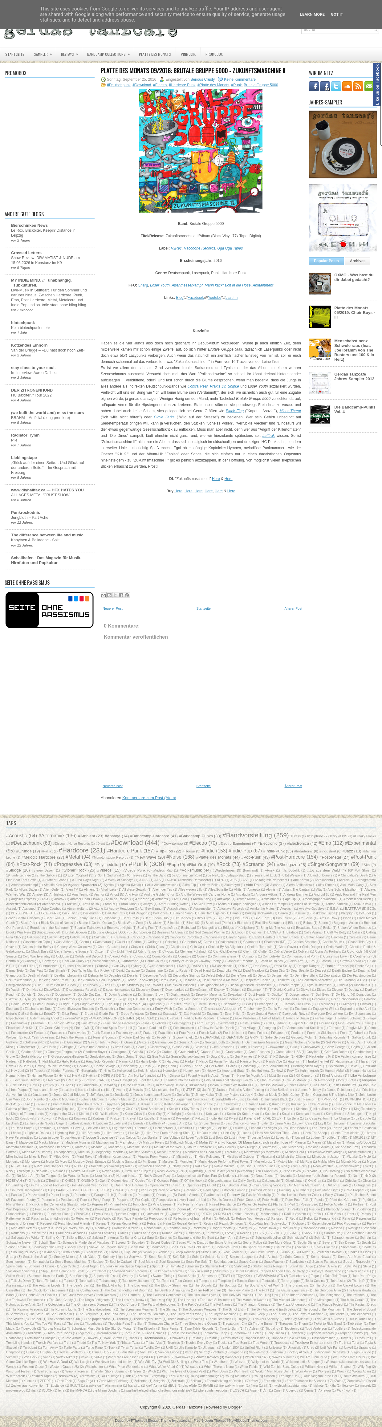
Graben (167, 1052)
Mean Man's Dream (36, 1152)
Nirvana (312, 1171)
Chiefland (177, 947)
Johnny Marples (92, 1099)
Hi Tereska (37, 1070)
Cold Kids (355, 951)
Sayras (244, 1237)
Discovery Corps (147, 989)
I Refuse (72, 1080)
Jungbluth (223, 1099)
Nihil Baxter (217, 1171)
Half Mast (49, 1061)
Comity (202, 956)
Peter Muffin (270, 1199)
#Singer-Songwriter (328, 864)
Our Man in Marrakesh (303, 1185)
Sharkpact (157, 1247)
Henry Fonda (192, 1066)
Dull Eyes (322, 994)
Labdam (102, 1123)
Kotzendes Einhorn (29, 345)
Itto (108, 1090)
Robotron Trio (177, 1228)
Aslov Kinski (362, 904)
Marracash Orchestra (54, 1147)
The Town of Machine (308, 1314)
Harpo (203, 1061)
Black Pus (28, 923)
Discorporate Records (81, 989)
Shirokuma (283, 1247)
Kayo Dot (278, 1104)
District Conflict (284, 989)
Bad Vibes (160, 913)
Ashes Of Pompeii (275, 904)
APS (233, 880)
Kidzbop (302, 1109)
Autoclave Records (230, 908)
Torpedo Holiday (351, 1333)
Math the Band (137, 1147)
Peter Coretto (246, 1199)
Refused (277, 1218)
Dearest (320, 970)
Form (372, 1028)
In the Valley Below (169, 1085)
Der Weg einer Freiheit (54, 980)
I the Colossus (270, 1080)
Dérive (86, 999)
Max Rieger (248, 1147)
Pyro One (101, 1214)
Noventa (286, 1175)
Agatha (109, 885)
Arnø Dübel (129, 904)
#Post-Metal (330, 857)
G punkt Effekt (183, 1037)
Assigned (29, 908)
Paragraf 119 (103, 1195)
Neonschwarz (349, 1166)
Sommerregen (16, 1261)
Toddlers (339, 1328)
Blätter (292, 923)
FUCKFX (147, 1018)
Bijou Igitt (262, 918)
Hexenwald (335, 1066)
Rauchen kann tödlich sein (50, 1218)
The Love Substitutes (215, 1300)
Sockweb (135, 1256)
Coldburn (62, 956)
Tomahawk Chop (215, 1333)
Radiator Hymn (25, 435)
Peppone (122, 1199)
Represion (363, 1218)
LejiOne (222, 1128)
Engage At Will (323, 1008)
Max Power (226, 1147)
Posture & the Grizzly (50, 1209)
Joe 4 (249, 1094)
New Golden (166, 1171)
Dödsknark (104, 999)
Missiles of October (240, 1156)
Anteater (141, 899)
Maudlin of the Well (167, 1147)
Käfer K (250, 1118)
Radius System (295, 1214)
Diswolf (306, 989)
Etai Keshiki (192, 1013)
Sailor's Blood (76, 1237)
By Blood (237, 932)
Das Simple (57, 970)
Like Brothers (90, 1133)
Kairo (26, 1104)
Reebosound (158, 1218)
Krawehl (132, 1118)
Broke (327, 927)
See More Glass (280, 1242)
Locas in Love (49, 1137)
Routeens (18, 1233)
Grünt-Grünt (124, 1056)
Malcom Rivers (153, 1142)
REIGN (206, 1214)
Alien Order (51, 889)
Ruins (124, 1233)
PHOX (119, 1190)
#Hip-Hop (164, 851)
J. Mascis (136, 1090)
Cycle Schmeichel (160, 966)
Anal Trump (80, 894)
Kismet (84, 1114)
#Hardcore (73, 850)
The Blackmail (138, 1285)
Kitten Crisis (133, 1114)
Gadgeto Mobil (301, 1037)
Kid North (211, 1109)
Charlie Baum (332, 942)
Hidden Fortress (63, 1070)
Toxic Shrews (113, 1338)
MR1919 (359, 1137)
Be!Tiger (365, 913)
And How (131, 894)
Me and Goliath (319, 1147)
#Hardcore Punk (182, 85)
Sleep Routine (185, 1252)
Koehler (270, 1114)
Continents (362, 956)
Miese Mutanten (359, 1152)
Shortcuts (369, 1247)
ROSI (222, 1214)
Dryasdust (235, 994)
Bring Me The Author (275, 927)
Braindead (188, 927)
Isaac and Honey (46, 1090)
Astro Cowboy (51, 908)
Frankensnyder (126, 1033)
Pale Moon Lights (327, 1190)
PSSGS (146, 1190)
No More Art (25, 1175)
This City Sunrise (296, 1319)
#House (188, 851)
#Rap (171, 864)
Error (153, 1013)
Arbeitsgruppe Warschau (320, 899)
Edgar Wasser (90, 1004)
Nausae (245, 1166)
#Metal (73, 857)
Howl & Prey (285, 1070)
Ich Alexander (322, 1080)
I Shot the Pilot (148, 1080)
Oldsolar (351, 1180)
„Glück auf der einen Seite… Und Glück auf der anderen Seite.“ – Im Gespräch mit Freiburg (47, 468)
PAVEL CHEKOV (83, 1190)
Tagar (315, 1276)
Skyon (147, 1252)
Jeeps (58, 1094)
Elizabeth (106, 1008)
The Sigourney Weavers (199, 1309)
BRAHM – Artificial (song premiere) (40, 418)
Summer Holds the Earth (46, 1276)
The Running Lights (63, 1309)
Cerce (208, 942)
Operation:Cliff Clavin (165, 1185)
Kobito (231, 1114)
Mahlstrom (128, 1142)
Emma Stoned (188, 1008)
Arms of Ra (91, 904)
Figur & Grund (302, 1023)
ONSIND (87, 1180)
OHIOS (70, 1180)
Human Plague (42, 1075)
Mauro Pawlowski (199, 1147)
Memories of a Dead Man (203, 1152)
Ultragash (209, 1347)
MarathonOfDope (359, 1142)
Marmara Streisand (20, 1147)
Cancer (137, 937)
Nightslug (196, 1171)
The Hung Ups (267, 1295)
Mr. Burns (149, 1161)
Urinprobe (13, 1352)
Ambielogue (57, 894)
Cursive (102, 966)
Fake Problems (245, 1018)
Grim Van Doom (335, 1052)
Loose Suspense (99, 1137)
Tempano (205, 1281)
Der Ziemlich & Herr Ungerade (98, 980)
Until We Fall (329, 1347)
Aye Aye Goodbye (311, 908)
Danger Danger (308, 966)
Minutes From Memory (154, 1156)
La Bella (293, 1118)
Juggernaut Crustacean (192, 1099)
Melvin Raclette (168, 1152)
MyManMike (326, 1161)
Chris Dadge (311, 947)
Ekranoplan (265, 1004)
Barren (283, 913)
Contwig (30, 961)
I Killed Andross (331, 1075)
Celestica (189, 942)
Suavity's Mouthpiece (326, 1271)
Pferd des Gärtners (342, 1199)
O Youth (34, 1180)
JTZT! (191, 1090)
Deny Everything (306, 975)
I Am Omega (171, 1075)
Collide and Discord (89, 956)
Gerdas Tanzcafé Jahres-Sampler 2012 (354, 376)
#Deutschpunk (119, 85)
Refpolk (224, 1218)
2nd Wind (114, 875)
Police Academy (335, 1204)
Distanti (235, 989)
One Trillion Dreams (129, 1185)
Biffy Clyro (204, 918)
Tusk (111, 1347)
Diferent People (289, 985)
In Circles (66, 1085)
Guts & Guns (219, 1056)
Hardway (173, 1061)
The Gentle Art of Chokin (37, 1295)
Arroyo (148, 904)
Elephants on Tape (38, 1008)
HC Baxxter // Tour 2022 (31, 395)
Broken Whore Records (354, 927)
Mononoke (32, 1161)
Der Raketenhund (18, 980)
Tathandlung (108, 1281)
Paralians (125, 1195)
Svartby (127, 1276)
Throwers (286, 1323)
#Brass (296, 836)
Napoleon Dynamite (152, 1166)
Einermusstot (206, 1004)
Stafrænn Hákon (216, 1266)
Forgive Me (355, 1028)
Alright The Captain (296, 889)
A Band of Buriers (319, 875)
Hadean (11, 1061)
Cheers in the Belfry (36, 947)
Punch (36, 1214)
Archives (358, 261)
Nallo (128, 1166)
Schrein (365, 1237)
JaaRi (206, 1090)
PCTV (104, 1190)
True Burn (240, 1342)
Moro (63, 1161)
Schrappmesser (342, 1237)
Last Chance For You (241, 1123)
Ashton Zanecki (336, 904)
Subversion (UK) (359, 1271)
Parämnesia (212, 1195)
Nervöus (41, 1171)
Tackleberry (297, 1276)
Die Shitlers (129, 985)
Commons (249, 956)
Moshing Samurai (124, 1161)
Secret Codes (160, 1242)
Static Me (350, 1266)
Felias (145, 1023)
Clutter (263, 951)
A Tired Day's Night (86, 880)
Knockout (193, 1114)
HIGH (299, 1056)
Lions (245, 1133)
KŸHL (266, 1118)
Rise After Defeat (23, 1228)
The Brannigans (297, 1285)
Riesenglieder (321, 1223)
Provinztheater (275, 1209)
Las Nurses (212, 1123)
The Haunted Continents (163, 1295)
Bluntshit (243, 923)
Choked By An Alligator (224, 947)
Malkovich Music (181, 1142)
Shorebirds (348, 1247)
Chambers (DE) (275, 942)
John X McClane (63, 1099)
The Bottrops (227, 1285)
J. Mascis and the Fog (164, 1090)
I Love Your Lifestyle (26, 1080)
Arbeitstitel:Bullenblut (21, 904)
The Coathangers (86, 1290)
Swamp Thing (162, 1276)
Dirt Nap (32, 989)
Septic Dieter (307, 1242)
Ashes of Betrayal (306, 904)
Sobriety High (113, 1256)
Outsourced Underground (24, 1190)
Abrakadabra (324, 880)
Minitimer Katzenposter (115, 1156)
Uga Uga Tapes (230, 248)
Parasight (163, 1195)
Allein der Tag (162, 889)
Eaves (272, 999)
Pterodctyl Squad (338, 1209)
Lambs (193, 1123)
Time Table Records (199, 1328)
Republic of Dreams (20, 1223)
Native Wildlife (224, 1166)
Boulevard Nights (119, 927)
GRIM (254, 1037)
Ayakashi (286, 908)
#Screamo (254, 864)
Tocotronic (291, 1328)
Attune (98, 908)
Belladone (109, 918)
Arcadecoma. (51, 904)
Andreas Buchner (295, 894)
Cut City (119, 966)
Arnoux (110, 904)
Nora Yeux (102, 1175)
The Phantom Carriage (254, 1304)
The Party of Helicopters (158, 1304)
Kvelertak (182, 1118)
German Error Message (262, 1042)
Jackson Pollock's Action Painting (240, 1090)
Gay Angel (74, 1042)
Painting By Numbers (294, 1190)
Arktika (72, 904)
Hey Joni (17, 1070)
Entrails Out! (15, 1013)
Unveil (348, 1347)
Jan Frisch (363, 1090)
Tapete (69, 1281)
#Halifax (47, 851)
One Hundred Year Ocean (89, 1185)
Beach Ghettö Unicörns (23, 918)
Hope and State (233, 1070)
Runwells (212, 1233)
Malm (203, 1142)
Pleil (292, 1204)
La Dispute (363, 1118)
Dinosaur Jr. (362, 985)
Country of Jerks (181, 961)
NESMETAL (19, 1166)
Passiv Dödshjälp (258, 1195)
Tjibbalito (271, 1328)
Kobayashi (213, 1114)
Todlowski (35, 1333)
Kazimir (296, 1104)
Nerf (368, 1166)
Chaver (11, 947)
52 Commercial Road (187, 875)
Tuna (355, 1342)
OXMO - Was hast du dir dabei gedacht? (353, 277)
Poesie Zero (309, 1204)
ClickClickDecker (225, 951)
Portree (358, 1204)
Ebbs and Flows (294, 999)
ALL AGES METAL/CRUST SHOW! (41, 495)
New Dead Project (138, 1171)
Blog (179, 297)
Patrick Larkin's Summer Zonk (298, 1195)
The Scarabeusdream (98, 1309)
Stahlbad (240, 1266)
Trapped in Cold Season (288, 1338)
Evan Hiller (233, 1013)
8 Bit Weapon (292, 875)
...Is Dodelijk (291, 870)
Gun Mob (158, 1056)
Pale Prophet (355, 1190)
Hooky (211, 1070)
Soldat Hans (214, 1256)
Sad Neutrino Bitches (361, 1233)
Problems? (251, 1209)
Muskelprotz (263, 1161)
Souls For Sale (197, 1261)
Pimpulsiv (140, 1204)
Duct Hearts (257, 994)
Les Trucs (319, 1128)
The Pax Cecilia (192, 1304)
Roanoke (101, 1228)
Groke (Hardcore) (33, 1056)
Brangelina (209, 927)
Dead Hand (202, 970)
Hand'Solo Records (99, 1061)
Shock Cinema (324, 1247)
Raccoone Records (199, 248)
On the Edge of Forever (46, 1185)
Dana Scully (282, 966)
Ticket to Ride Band (328, 1323)
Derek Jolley (168, 980)
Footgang (269, 1028)
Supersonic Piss (104, 1276)
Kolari (286, 1114)
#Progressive (68, 864)
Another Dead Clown (85, 899)
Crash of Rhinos (270, 961)
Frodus (296, 1033)
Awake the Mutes (262, 908)
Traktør (212, 1338)
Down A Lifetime (120, 994)
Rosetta (336, 1228)
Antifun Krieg (202, 899)
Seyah (366, 1242)
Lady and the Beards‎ (128, 1123)
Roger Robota (222, 1228)
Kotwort (47, 1118)
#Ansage (112, 836)
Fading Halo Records (199, 1018)
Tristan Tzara (130, 1342)
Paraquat (144, 1195)
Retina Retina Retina (126, 1223)
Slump (284, 1252)
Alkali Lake (108, 889)
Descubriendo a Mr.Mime (220, 980)
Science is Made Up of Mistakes (86, 1242)
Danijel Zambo (337, 966)
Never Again (111, 1171)
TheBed (122, 1319)
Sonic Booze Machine (71, 1261)
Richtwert (299, 1223)
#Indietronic (303, 851)
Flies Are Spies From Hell (114, 1028)
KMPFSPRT (330, 1099)
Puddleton (363, 1209)
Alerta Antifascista (299, 885)
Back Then (70, 913)
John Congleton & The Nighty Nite (329, 1094)
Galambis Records (332, 1037)
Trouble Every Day (198, 1342)
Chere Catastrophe (111, 947)
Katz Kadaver (228, 1104)
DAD (182, 966)
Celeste (170, 942)
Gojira (355, 1047)
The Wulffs (14, 1319)
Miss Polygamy (209, 1156)
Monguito (12, 1161)
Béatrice (292, 932)
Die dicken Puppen (180, 985)
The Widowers (360, 1314)
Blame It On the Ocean (95, 923)
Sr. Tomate (173, 1266)
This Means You (17, 1323)
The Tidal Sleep (253, 1314)
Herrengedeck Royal (307, 1066)
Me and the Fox (346, 1147)
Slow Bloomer (232, 1252)
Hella (147, 1066)
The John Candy (61, 1300)
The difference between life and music (47, 535)
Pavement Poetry (23, 1199)
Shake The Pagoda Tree (106, 1247)
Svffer (143, 1276)
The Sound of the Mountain (321, 1309)
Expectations (15, 1018)
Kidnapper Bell (255, 1109)
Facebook (196, 297)
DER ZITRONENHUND (32, 390)
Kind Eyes (341, 1109)
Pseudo (314, 1209)
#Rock (223, 864)
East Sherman (230, 999)
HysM (76, 1075)
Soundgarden (223, 1261)
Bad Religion (138, 913)
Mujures (168, 1161)
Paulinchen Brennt (363, 1195)
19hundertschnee (18, 875)
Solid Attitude (268, 1256)
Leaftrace (44, 1128)
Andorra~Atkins (267, 894)
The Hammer (131, 1295)
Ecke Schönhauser (344, 999)
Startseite (14, 54)
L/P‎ (279, 1118)
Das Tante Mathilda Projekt (90, 970)
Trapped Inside (255, 1338)
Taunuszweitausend (136, 1281)
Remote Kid (327, 1218)
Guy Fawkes (244, 1056)
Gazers (144, 1042)
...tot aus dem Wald (323, 870)
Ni (182, 1171)
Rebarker (82, 1218)
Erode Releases (132, 1013)
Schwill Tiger (48, 1242)
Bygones (255, 932)
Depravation (332, 975)
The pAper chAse (98, 1319)
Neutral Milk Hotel (83, 1171)
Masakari (114, 1147)
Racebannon (268, 1214)
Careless (355, 937)
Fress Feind (256, 1033)
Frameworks (77, 1033)
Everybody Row (293, 1013)
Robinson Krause (126, 1228)
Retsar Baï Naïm (159, 1223)
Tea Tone (162, 1281)
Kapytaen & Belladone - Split (35, 540)
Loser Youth (160, 285)
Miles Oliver (62, 1156)
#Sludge (13, 870)
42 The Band (157, 875)
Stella (367, 1266)
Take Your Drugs (364, 1276)
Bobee (308, 923)
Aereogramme (366, 880)
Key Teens (191, 1109)
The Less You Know (130, 1300)
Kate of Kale (204, 1104)
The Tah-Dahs (114, 1314)
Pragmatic (139, 1209)
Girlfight (67, 1047)
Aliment (89, 889)
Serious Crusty (203, 79)
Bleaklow (155, 923)
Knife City (155, 1114)
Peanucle (48, 1199)
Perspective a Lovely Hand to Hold (181, 1199)
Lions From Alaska (346, 1133)
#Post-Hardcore (288, 857)
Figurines (325, 1023)
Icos (341, 1080)
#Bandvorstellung (247, 835)
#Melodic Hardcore (38, 857)
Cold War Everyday (36, 956)
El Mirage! (346, 1004)
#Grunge (24, 851)
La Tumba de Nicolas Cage (44, 1123)
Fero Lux (203, 1023)
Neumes (59, 1171)
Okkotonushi (271, 1180)
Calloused (34, 937)
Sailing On (53, 1237)
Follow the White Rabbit (217, 1028)
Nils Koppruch (268, 1171)
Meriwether (252, 1152)
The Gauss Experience (291, 1290)
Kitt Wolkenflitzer (107, 1114)
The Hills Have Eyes (202, 1295)
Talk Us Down (21, 1281)
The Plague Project (329, 1304)
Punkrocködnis (25, 512)
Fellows (160, 1023)
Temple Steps (246, 1281)
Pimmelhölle (118, 1204)
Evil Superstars (360, 1013)
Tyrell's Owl (152, 1347)
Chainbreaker (227, 942)
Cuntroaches (48, 966)
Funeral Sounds (104, 1037)
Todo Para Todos (59, 1333)
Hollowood (124, 1070)
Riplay (371, 1223)
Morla (50, 1161)
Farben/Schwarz (350, 1018)
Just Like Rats (248, 1099)
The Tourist (279, 1314)
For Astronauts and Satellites (302, 1028)
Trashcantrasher (323, 1338)
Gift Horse (49, 1047)
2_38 (98, 875)
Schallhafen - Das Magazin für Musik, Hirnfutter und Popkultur (46, 560)
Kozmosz (80, 1118)
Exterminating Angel (44, 1018)
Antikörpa (223, 899)
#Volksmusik (191, 870)
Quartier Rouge (125, 1214)
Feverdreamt (225, 1023)
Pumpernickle (16, 1214)
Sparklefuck (297, 1261)
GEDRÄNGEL (210, 1037)
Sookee (98, 1261)
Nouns (245, 1175)
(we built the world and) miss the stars (47, 412)
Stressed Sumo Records (129, 1271)
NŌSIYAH (14, 1180)
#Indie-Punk (274, 851)
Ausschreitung (177, 908)
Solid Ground (294, 1256)
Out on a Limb (337, 1185)
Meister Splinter (140, 1152)
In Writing (110, 1085)
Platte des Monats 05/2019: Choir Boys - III (354, 312)
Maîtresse (269, 1147)
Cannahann (156, 937)
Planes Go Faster (254, 1204)
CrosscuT (327, 961)
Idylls (35, 1085)
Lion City (229, 1133)
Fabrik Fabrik (169, 1018)
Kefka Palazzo (317, 1104)
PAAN (60, 1190)
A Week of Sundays (119, 880)
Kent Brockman (152, 1109)
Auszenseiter (202, 908)
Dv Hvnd (342, 994)
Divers (321, 989)
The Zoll (36, 1319)
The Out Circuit (125, 1304)
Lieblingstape (24, 457)
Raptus (365, 1214)
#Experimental (360, 843)
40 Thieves (134, 875)
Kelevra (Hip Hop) (62, 1109)
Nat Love (201, 1166)
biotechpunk (23, 322)
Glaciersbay (158, 1047)
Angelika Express (23, 899)
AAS (157, 880)
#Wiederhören (224, 870)
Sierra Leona (70, 1252)
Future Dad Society (137, 1037)
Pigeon (97, 1204)
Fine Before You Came (354, 1023)
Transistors (230, 1338)
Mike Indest (14, 1156)
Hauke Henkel (317, 1061)
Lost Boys (216, 1137)
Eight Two (154, 1004)
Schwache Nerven (19, 1242)
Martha (80, 1147)
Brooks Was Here (18, 932)
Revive (208, 1223)
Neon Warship (323, 1166)
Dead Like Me (227, 970)
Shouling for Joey (23, 1252)
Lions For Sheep (315, 1133)
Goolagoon (119, 1052)
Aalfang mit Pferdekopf (271, 880)
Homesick (170, 1070)
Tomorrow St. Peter (247, 1333)
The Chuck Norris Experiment (47, 1290)
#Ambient (86, 836)
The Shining (168, 1309)
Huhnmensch (309, 1070)
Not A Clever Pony (157, 1175)
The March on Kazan (251, 1300)
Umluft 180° (230, 1347)
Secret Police (252, 1242)
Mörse (371, 1161)
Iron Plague (19, 1090)
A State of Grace (54, 880)
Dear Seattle (300, 970)
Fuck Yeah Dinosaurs (39, 1037)
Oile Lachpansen (220, 1180)
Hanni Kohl (127, 1061)
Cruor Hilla (25, 966)
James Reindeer (338, 1090)
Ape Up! (291, 899)
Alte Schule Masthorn (343, 889)
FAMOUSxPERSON (103, 1018)
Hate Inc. (294, 1061)
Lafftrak (155, 1123)
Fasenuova (19, 1023)
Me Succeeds (292, 1147)
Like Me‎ (134, 1133)
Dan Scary (260, 966)
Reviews (71, 52)
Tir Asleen (252, 1328)
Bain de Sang (183, 913)
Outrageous (362, 1185)
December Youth (155, 975)
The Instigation (329, 1295)
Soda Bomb (157, 1256)
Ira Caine (319, 1085)
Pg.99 (367, 1199)
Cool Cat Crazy (73, 961)
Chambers (250, 942)
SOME (293, 1233)
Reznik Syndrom (231, 1223)
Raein (316, 1214)
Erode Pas (106, 1013)
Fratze (147, 1033)
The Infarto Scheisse (298, 1295)
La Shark (12, 1123)
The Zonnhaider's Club (63, 1319)
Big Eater (241, 918)
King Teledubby (365, 1109)
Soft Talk (179, 1256)
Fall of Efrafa (271, 1018)
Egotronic (132, 1004)
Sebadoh (138, 1242)
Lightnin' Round (38, 1133)
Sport (156, 1266)
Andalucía (243, 894)
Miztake (352, 1156)
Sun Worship (78, 1276)
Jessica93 (122, 1094)
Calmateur (101, 937)
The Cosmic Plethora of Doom (125, 1290)
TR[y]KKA (243, 1276)
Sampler (45, 52)
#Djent (100, 843)
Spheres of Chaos (41, 1266)
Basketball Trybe (323, 913)
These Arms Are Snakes (184, 1319)
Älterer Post (293, 608)
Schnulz (320, 1237)
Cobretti (303, 951)
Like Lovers (114, 1133)
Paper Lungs (60, 1195)
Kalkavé (41, 1104)
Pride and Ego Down (169, 1209)
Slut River (302, 1252)
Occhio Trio (143, 1180)
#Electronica (298, 843)
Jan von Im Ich (16, 1094)
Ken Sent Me (90, 1109)
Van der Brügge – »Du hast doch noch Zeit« (48, 350)
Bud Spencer (142, 932)
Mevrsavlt (272, 1152)
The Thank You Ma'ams (148, 1314)
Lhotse (16, 1133)
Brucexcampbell (48, 932)
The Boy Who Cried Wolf (261, 1285)
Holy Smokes (147, 1070)
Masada (97, 1147)
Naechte (97, 1166)
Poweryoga (118, 1209)
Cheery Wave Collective (74, 947)
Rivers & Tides (51, 1228)
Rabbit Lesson (242, 1214)
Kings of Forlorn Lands (27, 1114)
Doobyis (43, 994)
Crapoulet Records (240, 961)
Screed (121, 1242)
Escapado (170, 1013)
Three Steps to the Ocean (198, 1323)
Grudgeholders (100, 1056)
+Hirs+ (269, 870)
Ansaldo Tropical (117, 899)
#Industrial (327, 851)
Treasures (364, 1338)
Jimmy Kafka (204, 1094)
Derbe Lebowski (140, 980)
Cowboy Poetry (210, 961)
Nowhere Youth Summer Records (322, 1175)
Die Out (109, 985)
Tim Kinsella (146, 1328)
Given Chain (121, 1047)
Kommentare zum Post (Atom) (149, 797)
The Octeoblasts (53, 1304)
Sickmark (48, 1252)
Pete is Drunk (221, 1199)
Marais (316, 1142)
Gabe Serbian (275, 1037)
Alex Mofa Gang (352, 885)
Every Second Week (261, 1013)
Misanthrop (184, 1156)
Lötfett (331, 1137)
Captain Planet (314, 937)
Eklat (247, 1004)
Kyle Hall (216, 1118)
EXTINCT (140, 999)
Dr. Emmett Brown (151, 994)
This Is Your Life (359, 1319)
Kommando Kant (308, 1114)
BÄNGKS (274, 932)
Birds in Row (328, 918)
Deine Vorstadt (241, 975)
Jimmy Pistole (229, 1094)
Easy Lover (254, 999)
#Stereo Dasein (43, 870)
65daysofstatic (236, 875)
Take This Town (336, 1276)
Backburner (91, 913)
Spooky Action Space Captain (125, 1266)
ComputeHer (272, 956)
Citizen (99, 951)
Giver (140, 1047)
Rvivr (229, 1233)
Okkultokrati (294, 1180)
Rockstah (199, 1228)
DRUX (242, 966)
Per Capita (142, 1199)
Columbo (139, 956)
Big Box (223, 918)
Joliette (143, 1099)
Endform (301, 1008)
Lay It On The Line (331, 1123)
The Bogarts (203, 1285)
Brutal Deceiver (76, 932)
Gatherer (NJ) (34, 1042)
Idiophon (369, 1080)
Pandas (16, 1195)
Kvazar (165, 1118)
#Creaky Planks (364, 836)
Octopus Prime (167, 1180)
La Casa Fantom (316, 1118)
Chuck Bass (39, 951)
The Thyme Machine (221, 1314)
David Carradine (128, 970)
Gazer (128, 1042)
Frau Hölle (165, 1033)
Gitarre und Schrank (93, 1047)
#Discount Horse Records (71, 843)
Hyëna (91, 1075)
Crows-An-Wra (350, 961)
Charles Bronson (305, 942)
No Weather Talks (76, 1175)
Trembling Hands (18, 1342)
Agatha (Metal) (130, 885)
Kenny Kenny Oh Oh (120, 1109)
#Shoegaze (287, 864)
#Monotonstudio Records (110, 857)
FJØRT (129, 1018)
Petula (319, 1199)
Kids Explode (280, 1109)
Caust (121, 942)
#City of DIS (338, 836)
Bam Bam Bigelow (211, 913)
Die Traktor (153, 985)
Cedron (136, 942)
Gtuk (142, 1056)
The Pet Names (221, 1304)
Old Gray (314, 1180)
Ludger (316, 1137)
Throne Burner (263, 1323)
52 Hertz (214, 875)
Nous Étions (264, 1175)
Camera (120, 937)
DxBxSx (12, 999)
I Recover (53, 1080)
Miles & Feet (38, 1156)
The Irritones (355, 1295)
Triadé (81, 1342)
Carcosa (337, 937)
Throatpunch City (234, 1323)
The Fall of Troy (208, 1290)
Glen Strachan (222, 1047)
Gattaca (55, 1042)
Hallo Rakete (71, 1061)
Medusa (84, 1152)
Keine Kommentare (240, 79)
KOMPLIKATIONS (358, 1099)
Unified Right (254, 1347)
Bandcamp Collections (110, 52)
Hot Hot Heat (260, 1070)
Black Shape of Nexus (57, 923)
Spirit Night (89, 1266)
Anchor (99, 894)
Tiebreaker (355, 1323)
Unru (310, 1347)
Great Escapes (259, 1052)
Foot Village (248, 1028)
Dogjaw (353, 989)
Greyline (313, 1052)
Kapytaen (112, 1104)
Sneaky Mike (63, 1256)
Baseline (300, 913)
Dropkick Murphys (209, 994)
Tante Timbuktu (47, 1281)
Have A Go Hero (17, 1066)
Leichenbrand (163, 1128)
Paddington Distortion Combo (224, 1190)
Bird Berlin (305, 918)
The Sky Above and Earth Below (273, 1309)
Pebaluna (67, 1199)
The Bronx (322, 1285)
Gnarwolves (311, 1047)
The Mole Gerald (352, 1300)
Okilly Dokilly (247, 1180)
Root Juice (289, 1228)
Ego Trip (113, 1004)
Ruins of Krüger (145, 1233)
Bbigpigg (347, 913)
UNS (169, 1347)
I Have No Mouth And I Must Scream (261, 1075)
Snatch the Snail (35, 1256)
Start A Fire (328, 1266)
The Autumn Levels (46, 1285)
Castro (84, 942)
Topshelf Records (321, 1333)
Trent (67, 1342)
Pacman (191, 1190)
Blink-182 (193, 923)
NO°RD (79, 1166)
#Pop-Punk (251, 857)
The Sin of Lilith (233, 1309)
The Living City (161, 1300)
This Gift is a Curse (328, 1319)
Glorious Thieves (250, 1047)
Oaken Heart (120, 1180)
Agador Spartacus (82, 885)
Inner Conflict (298, 1085)
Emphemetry (253, 1008)
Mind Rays (84, 1156)
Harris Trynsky (224, 1061)
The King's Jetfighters (94, 1300)
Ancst (114, 894)
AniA (45, 899)
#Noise (173, 857)
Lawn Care (304, 1123)
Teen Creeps (184, 1281)
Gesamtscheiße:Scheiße (302, 1042)
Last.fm (232, 297)
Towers (92, 1338)
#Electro (160, 85)
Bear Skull (53, 918)
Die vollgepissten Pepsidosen (250, 985)
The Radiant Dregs (362, 1304)
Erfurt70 (49, 1013)
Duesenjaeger (300, 994)
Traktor (196, 1338)
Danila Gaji (363, 966)
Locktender (72, 1137)
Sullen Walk (14, 1276)
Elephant (12, 1008)
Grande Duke (210, 1052)
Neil (284, 1166)
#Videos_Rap (163, 870)
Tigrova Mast (51, 1328)
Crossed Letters (26, 252)
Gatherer (12, 1042)
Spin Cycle (68, 1266)
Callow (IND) (79, 937)
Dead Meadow (253, 970)
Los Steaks (150, 1137)
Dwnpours (363, 994)
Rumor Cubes (172, 1233)
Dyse (27, 999)
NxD (368, 1175)
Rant (350, 1214)
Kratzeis (99, 1118)
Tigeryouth (28, 1328)
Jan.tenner (40, 1094)
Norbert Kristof (126, 1175)
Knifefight (174, 1114)
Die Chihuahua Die (351, 980)
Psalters (297, 1209)
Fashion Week (63, 1023)
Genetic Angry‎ (189, 1042)
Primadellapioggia (205, 1209)
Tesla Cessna (315, 1281)
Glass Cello (180, 1047)
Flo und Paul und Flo (153, 1028)
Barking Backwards (258, 913)
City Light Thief (121, 951)
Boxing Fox (145, 927)
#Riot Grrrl (196, 864)
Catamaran (103, 942)
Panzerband (36, 1195)
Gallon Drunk (361, 1037)
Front (343, 1033)
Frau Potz (186, 1033)
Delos (262, 975)
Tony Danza (275, 1333)
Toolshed (296, 1333)
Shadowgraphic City (46, 1247)
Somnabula (41, 1261)
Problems (231, 1209)
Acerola (344, 880)
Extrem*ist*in (74, 1018)
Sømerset (208, 1276)
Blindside (174, 923)
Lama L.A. (175, 1123)
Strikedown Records (167, 1271)
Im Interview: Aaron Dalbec (34, 373)
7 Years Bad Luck (264, 875)
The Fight (262, 1290)
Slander (163, 1252)
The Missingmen (323, 1300)
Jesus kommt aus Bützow (153, 1094)
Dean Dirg (277, 970)
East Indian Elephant (199, 999)
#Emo (325, 843)
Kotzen (63, 1118)
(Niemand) (250, 870)
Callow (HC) (55, 937)
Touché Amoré (71, 1338)
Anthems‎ (161, 899)
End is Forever (278, 1008)
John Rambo (35, 1099)
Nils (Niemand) (241, 1171)
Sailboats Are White (25, 1237)
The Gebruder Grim (327, 1290)
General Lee (164, 1042)
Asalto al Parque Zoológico (237, 904)
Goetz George (335, 1047)
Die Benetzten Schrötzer (313, 980)
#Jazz (348, 851)
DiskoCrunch (199, 989)
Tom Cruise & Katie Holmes (144, 1333)
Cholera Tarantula (259, 947)
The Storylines (88, 1314)
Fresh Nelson (232, 1033)
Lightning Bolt (65, 1133)
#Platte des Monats (213, 85)
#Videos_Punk (133, 870)
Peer (83, 1199)
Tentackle (268, 1281)
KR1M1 (11, 1104)
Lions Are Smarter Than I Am (276, 1133)
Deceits (132, 975)
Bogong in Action (346, 923)
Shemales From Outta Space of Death (242, 1247)
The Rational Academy (27, 1309)
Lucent (300, 1137)
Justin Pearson (304, 1099)
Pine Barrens (162, 1204)
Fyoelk (161, 1037)
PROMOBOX (214, 54)
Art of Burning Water (173, 904)
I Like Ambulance (362, 1075)
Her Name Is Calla (222, 1066)
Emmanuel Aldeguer (220, 1008)
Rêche (244, 1233)
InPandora (196, 1085)
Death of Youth (38, 975)
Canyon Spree (236, 937)
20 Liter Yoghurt (75, 875)
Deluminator (280, 975)
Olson (367, 1180)
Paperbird (81, 1195)
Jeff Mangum (100, 1094)
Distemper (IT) (257, 989)
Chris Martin (334, 947)
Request (46, 1223)
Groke (10, 1056)
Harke (189, 1061)
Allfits (238, 889)
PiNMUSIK (188, 54)
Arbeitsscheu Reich (357, 899)
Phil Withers (14, 1204)
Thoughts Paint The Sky (125, 1323)
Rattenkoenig (15, 1218)
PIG (132, 1190)
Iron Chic (369, 1085)
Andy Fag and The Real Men (355, 894)
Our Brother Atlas (234, 1185)
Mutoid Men (286, 1161)
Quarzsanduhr (153, 1214)
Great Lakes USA (288, 1052)
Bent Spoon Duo (157, 918)
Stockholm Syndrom (20, 1271)
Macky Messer (49, 1142)
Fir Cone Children (53, 1028)
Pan (373, 1190)
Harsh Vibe (274, 1061)
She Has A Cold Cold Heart (190, 1247)
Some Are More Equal (354, 1256)
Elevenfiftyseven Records (76, 1008)
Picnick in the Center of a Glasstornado (57, 1204)
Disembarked (174, 989)
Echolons (318, 999)
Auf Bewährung (150, 908)
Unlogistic (294, 1347)
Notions (228, 1175)
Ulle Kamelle (188, 1347)
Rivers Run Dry (79, 1228)
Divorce (337, 989)
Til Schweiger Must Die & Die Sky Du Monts (99, 1328)
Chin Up (196, 947)
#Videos (104, 870)
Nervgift (24, 1171)
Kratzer (115, 1118)
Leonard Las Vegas (263, 1128)
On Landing (14, 1185)
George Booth (215, 1042)
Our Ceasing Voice (267, 1185)
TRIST (225, 1276)
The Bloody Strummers (171, 1285)
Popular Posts (326, 261)
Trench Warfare (47, 1342)
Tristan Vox (154, 1342)
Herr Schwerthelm (274, 1066)
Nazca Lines (266, 1166)
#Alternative (51, 835)
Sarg (150, 1237)
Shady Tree (75, 1247)
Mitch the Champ (293, 1156)
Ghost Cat (354, 1042)
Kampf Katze (62, 1104)
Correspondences (103, 961)
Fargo (372, 1018)
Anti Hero (180, 899)
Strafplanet (98, 1271)
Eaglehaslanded (166, 999)
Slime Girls (209, 1252)
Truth (342, 1342)
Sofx (195, 1256)
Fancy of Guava (297, 1018)
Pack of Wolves (169, 1190)
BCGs (371, 908)
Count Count (154, 961)
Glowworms (276, 1047)
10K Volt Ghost (358, 870)
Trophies (174, 1342)
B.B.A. (334, 908)
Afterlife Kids (53, 885)
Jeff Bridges (76, 1094)
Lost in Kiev (237, 1137)
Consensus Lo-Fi (335, 956)
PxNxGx (82, 1214)
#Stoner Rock (74, 870)
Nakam (114, 1166)
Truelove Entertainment (313, 1342)
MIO (344, 1137)
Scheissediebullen (268, 1237)
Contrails (12, 961)
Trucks (222, 1342)
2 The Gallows (47, 875)
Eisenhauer (229, 1004)
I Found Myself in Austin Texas (208, 1075)
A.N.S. (143, 880)
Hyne (62, 1075)
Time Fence (169, 1328)
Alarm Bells (210, 885)
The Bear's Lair (78, 1285)
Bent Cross (131, 918)
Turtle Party (72, 1347)
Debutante (95, 975)
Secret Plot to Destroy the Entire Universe (207, 1242)
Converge (49, 961)
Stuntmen (222, 1271)
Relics (308, 1218)
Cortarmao (129, 961)
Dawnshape (154, 970)
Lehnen (142, 1128)
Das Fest (36, 970)
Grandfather (234, 1052)
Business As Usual (170, 932)
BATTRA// (353, 908)
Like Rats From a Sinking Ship (167, 1133)
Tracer (132, 1338)
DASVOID (199, 966)
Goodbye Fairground (62, 1052)
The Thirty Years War (186, 1314)
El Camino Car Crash (295, 1004)
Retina (101, 1223)
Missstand (268, 1156)
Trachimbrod (153, 1338)
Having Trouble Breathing (53, 1066)
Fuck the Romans (74, 1037)
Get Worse (333, 1042)
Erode (88, 1013)
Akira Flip (189, 885)
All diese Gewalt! (134, 889)
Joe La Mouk (267, 1094)
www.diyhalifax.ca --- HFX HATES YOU (47, 490)
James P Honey (309, 1090)
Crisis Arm (296, 961)
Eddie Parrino (45, 1004)
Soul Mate (145, 1261)
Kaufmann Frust (255, 1104)
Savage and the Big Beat (196, 1237)
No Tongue (48, 1175)
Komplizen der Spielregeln (345, 1114)
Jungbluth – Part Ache (29, 517)
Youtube (214, 297)
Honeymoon (192, 1070)
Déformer (68, 999)
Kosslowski (27, 1118)
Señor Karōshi (16, 1247)
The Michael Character (288, 1300)
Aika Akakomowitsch (161, 885)
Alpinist (271, 889)
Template (224, 1281)
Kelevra (38, 1109)
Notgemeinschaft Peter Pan (197, 1175)
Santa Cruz (133, 1237)
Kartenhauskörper (177, 1104)
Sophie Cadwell (121, 1261)
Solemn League (241, 1256)
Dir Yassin (13, 989)
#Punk (236, 85)
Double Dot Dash (90, 994)
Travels (345, 1338)
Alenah (275, 885)
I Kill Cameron (304, 1075)
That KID (358, 1281)
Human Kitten (16, 1075)
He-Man (82, 1066)
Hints (107, 1070)
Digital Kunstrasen (318, 985)
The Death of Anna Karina (171, 1290)
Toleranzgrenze (107, 1333)
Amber (37, 894)
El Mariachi (325, 1004)
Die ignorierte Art (212, 985)
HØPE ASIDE (111, 1075)
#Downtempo (172, 843)
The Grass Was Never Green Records (88, 1295)
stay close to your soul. (33, 367)
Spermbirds (14, 1266)
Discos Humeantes (116, 989)
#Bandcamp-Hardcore (149, 836)
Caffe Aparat (313, 932)
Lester (337, 1128)
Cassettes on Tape (36, 942)
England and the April (355, 1008)
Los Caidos (128, 1137)
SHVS (259, 1233)
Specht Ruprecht (356, 1261)
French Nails (208, 1033)
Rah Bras (334, 1214)
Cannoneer (212, 937)
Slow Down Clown (261, 1252)
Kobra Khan (250, 1114)
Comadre (184, 956)
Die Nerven (90, 985)
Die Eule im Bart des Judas (56, 985)
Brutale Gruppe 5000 (261, 85)
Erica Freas (70, 1013)
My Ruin (306, 1161)
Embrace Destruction (134, 1008)
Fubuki (358, 1033)
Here (216, 479)
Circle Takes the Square (71, 951)
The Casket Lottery (350, 1285)
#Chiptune (315, 836)
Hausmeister (344, 1061)
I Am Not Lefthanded (141, 1075)
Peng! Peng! (102, 1199)
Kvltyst (200, 1118)
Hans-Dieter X (151, 1061)
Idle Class (19, 1085)
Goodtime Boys (94, 1052)
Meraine (232, 1152)
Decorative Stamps (186, 975)
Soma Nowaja (321, 1256)
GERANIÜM (235, 1037)
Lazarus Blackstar (363, 1123)
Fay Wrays (89, 1023)
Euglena (212, 1013)
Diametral (283, 980)
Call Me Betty (336, 932)
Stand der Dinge (301, 1266)
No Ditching (331, 1171)
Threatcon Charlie (161, 1323)
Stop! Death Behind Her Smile (62, 1271)
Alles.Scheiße (218, 889)
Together (84, 1333)
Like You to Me (206, 1133)
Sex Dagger (347, 1242)
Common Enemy (225, 956)
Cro (312, 961)
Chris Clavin (287, 947)
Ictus (353, 1080)
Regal (294, 1218)
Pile (14, 440)
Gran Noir (186, 1052)
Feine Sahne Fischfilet (119, 1023)
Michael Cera (294, 1152)
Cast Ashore (64, 942)
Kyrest (233, 1118)
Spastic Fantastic (324, 1261)
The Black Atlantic (108, 1285)
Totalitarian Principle (41, 1338)
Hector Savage (105, 1066)
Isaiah (68, 1090)
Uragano (365, 1347)
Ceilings (153, 942)
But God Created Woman (207, 932)
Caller (356, 932)
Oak (102, 1180)
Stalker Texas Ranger (268, 1266)
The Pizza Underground (293, 1304)
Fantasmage (324, 1018)
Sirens (113, 1252)
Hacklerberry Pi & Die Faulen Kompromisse (340, 1056)
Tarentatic (86, 1281)
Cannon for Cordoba (184, 937)
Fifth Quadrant (276, 1023)
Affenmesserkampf (187, 285)
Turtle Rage (94, 1347)
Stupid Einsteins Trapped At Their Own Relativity (270, 1271)
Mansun (300, 1142)
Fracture (56, 1033)
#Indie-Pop (240, 850)
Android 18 (321, 894)
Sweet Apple (187, 1276)
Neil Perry (300, 1166)
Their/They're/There (147, 1319)
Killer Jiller (320, 1109)
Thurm (303, 1323)
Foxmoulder (19, 1033)
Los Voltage (171, 1137)
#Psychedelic (106, 864)
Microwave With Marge (326, 1152)
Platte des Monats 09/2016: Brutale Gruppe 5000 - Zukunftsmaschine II (193, 70)
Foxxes (39, 1033)
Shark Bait (137, 1247)
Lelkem (238, 1128)
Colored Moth (118, 956)
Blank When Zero (130, 923)
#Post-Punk (363, 857)
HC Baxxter (281, 1056)
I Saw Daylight (121, 1080)
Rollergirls (245, 1228)
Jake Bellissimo (281, 1090)
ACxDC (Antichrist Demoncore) (189, 880)
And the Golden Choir (159, 894)
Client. (247, 951)
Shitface (303, 1247)
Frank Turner (100, 1033)
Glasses (200, 1047)
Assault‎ (11, 908)
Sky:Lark (130, 1252)
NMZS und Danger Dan (51, 1166)
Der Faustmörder (359, 975)
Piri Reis (183, 1204)
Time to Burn (229, 1328)
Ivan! (120, 1090)
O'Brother (52, 1180)
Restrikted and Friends (74, 1223)
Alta (319, 889)
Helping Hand (166, 1066)
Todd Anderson (316, 1328)
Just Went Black (276, 1099)
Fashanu (39, 1023)
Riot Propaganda (349, 1223)
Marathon (334, 1142)
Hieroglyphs (88, 1070)
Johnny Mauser (121, 1099)
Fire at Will (82, 1028)
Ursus (30, 1352)
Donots (26, 994)
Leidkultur (185, 1128)
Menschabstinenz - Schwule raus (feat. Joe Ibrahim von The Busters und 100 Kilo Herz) (354, 350)
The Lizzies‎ (185, 1300)
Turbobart (30, 1347)
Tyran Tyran (129, 1347)
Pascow (233, 1195)
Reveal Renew (187, 1223)
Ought (211, 1185)
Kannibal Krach (88, 1104)
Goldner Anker (31, 1052)
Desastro (190, 980)
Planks (277, 1204)
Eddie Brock (20, 1004)
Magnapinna (105, 1142)
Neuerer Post (113, 608)
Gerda (235, 1042)
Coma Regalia (162, 956)
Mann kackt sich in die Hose (227, 285)
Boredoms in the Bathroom (49, 927)
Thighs (242, 1319)
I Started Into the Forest (181, 1080)
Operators (194, 1185)
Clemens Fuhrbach (193, 951)
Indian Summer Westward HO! (232, 1085)
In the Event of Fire (136, 1085)
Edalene (370, 999)
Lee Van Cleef (96, 1128)
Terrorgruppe (290, 1281)
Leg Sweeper (121, 1128)
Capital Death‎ (262, 937)
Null (355, 1175)
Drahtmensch (180, 994)
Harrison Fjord (250, 1061)
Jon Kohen (161, 1099)
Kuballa (149, 1118)
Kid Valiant (231, 1109)
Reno (346, 1218)
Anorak (59, 899)
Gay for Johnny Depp (103, 1042)
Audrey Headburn (121, 908)
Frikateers (278, 1033)
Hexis (353, 1066)
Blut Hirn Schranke (268, 923)
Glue (293, 1047)
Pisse (199, 1204)
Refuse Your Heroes (250, 1218)
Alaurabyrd (232, 885)
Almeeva (254, 889)
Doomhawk (63, 994)
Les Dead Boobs (294, 1128)
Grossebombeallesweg (67, 1056)
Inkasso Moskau (270, 1085)
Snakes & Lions (359, 1252)
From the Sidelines (320, 1033)
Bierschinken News (29, 225)
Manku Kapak (225, 1142)
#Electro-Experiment (234, 843)
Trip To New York (104, 1342)
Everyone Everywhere (327, 1013)
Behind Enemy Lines (81, 918)
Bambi (234, 913)
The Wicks (336, 1314)
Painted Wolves (262, 1190)
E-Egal (122, 999)
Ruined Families (102, 1233)
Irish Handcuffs (344, 1085)
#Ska (366, 865)
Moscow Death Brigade (89, 1161)
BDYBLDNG (20, 913)
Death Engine (342, 970)
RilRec (176, 248)
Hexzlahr (369, 1066)
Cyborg (136, 966)
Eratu (34, 1013)
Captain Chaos (288, 937)
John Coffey (290, 1094)
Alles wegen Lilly (190, 889)
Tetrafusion (338, 1281)
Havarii (364, 1061)
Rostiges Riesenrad (362, 1228)
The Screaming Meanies (136, 1309)
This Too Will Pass (48, 1323)
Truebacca (281, 1342)
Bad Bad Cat (114, 913)
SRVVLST (311, 1233)
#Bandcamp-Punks (196, 836)
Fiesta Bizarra (250, 1023)
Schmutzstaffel (297, 1237)
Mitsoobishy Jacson (326, 1156)
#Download (141, 85)
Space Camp (248, 1261)
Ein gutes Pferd (179, 1004)
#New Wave (145, 857)
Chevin (136, 947)
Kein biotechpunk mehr (30, 328)
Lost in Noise (260, 1137)
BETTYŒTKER (45, 913)
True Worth (260, 1342)
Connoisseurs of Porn (301, 956)
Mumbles (186, 1161)
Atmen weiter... (77, 908)
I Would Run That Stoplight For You (229, 1080)
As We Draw (203, 904)
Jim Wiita (183, 1094)
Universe (275, 1347)
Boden (323, 923)
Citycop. (168, 951)
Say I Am (226, 1237)
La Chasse (342, 1118)
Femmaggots (181, 1023)
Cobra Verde (283, 951)
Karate (131, 1104)
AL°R (220, 880)
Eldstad (365, 1004)
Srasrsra (193, 1266)
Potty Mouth (80, 1209)
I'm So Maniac (296, 1080)
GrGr (152, 1052)
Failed (224, 1018)
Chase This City (359, 942)
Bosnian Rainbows (88, 927)
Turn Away (50, 1347)
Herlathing (248, 1066)
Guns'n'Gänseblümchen (188, 1056)
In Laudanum (88, 1085)
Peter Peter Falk (297, 1199)
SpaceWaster (273, 1261)
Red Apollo (103, 1218)
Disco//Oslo (52, 989)
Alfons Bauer (28, 889)
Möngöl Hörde (351, 1161)
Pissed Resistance (222, 1204)
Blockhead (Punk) (218, 923)
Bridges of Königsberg (239, 927)
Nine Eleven (292, 1171)
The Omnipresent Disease (89, 1304)
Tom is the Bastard (183, 1333)
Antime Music (246, 899)
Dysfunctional (46, 999)
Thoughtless (94, 1323)
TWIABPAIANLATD (269, 1276)
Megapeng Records (110, 1152)
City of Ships (147, 951)
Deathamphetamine (69, 975)
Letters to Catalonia (362, 1128)
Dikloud (342, 985)
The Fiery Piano (238, 1290)
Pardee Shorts (188, 1195)
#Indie (208, 850)
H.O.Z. (263, 1056)
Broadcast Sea (306, 927)
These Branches (219, 1319)
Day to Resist (178, 970)
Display (219, 989)
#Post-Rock (29, 864)
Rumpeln (194, 1233)
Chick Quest (156, 947)
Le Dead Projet (21, 1128)
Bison (347, 918)
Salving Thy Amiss (105, 1237)
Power (99, 1209)
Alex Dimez (326, 885)
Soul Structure (169, 1261)
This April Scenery (265, 1319)
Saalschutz (332, 1233)
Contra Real (198, 386)
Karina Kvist (150, 1104)
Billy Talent (283, 918)
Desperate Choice (257, 980)
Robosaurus (152, 1228)
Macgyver (26, 1142)
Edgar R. (67, 1004)
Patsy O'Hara (334, 1195)
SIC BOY (276, 1233)
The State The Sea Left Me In (50, 1314)
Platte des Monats (155, 54)
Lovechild (283, 1137)
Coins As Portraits (328, 951)
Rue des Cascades (71, 1233)
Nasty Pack (181, 1166)
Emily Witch (163, 1008)
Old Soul (333, 1180)
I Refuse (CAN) (94, 1080)
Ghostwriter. (27, 1047)
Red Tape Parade (130, 1218)
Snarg (143, 285)
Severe (327, 1242)
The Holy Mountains (236, 1295)
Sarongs (166, 1237)
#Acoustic (16, 835)
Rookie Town (267, 1228)
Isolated (94, 1090)
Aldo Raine (255, 885)
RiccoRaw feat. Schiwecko (267, 1223)
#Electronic (267, 843)
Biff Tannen (183, 918)
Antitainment (263, 285)
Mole (367, 1156)
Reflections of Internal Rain (193, 1218)
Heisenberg (129, 1066)
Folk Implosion (183, 1028)
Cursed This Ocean (77, 966)
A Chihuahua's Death (353, 875)
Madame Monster (77, 1142)
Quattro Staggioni (182, 1214)
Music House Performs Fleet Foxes (223, 1161)
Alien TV (72, 889)
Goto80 (137, 1052)
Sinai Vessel (94, 1252)
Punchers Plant (58, 1214)
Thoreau (73, 1323)
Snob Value (87, 1256)
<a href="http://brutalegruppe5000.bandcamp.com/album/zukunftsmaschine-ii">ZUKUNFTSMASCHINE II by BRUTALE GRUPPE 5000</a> (201, 313)
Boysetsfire (167, 927)
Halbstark (30, 1061)
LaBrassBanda (80, 1123)
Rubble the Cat (41, 1233)
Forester (335, 1028)
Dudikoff (277, 994)
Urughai (45, 1352)
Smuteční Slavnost (328, 1252)
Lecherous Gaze (69, 1128)
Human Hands (360, 1070)
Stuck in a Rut (198, 1271)
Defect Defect (215, 975)
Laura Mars (282, 1123)
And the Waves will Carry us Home (205, 894)
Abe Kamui (301, 880)
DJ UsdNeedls (222, 966)
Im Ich (49, 1085)
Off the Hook (193, 1180)
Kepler (173, 1109)
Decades (115, 975)
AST (245, 880)
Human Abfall (334, 1070)
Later (265, 1123)
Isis (80, 1090)
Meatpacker (64, 1152)
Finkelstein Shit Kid (20, 1028)
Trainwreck (177, 1338)
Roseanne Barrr (314, 1228)
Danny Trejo (15, 970)
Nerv (9, 1171)
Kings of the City (61, 1114)
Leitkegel (204, 1128)
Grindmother (362, 1052)
